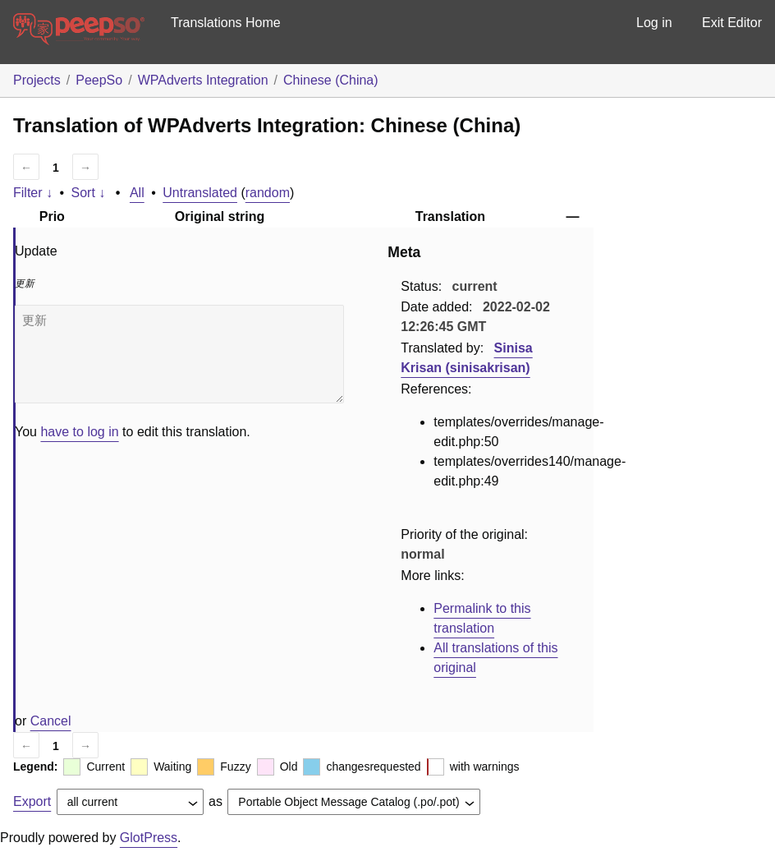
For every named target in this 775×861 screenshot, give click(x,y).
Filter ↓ (33, 193)
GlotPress (148, 838)
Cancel (50, 721)
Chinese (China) (330, 80)
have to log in (79, 432)
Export (32, 801)
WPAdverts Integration (203, 80)
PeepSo (99, 80)
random (267, 193)
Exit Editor (732, 23)
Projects (37, 80)
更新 (179, 354)
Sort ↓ (88, 193)
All (137, 193)
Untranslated (200, 193)
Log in (654, 23)
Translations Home (226, 23)
